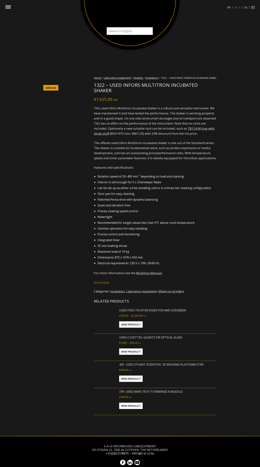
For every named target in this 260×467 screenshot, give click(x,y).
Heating (138, 78)
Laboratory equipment (117, 78)
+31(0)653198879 (117, 453)
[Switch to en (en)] (229, 7)
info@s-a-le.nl (143, 453)
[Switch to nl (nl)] (236, 7)
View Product (131, 324)
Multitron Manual (149, 273)
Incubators (151, 78)
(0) (245, 7)
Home (97, 78)
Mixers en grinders (171, 291)
